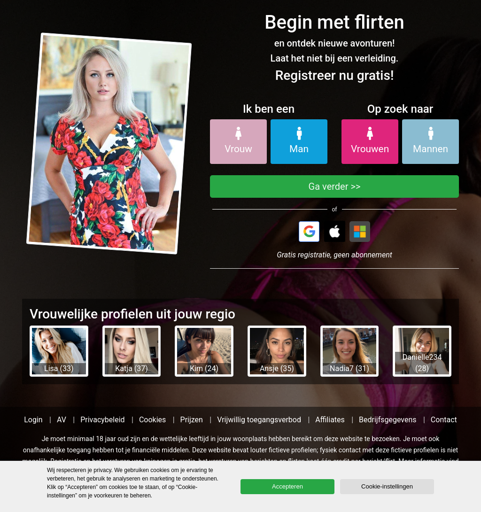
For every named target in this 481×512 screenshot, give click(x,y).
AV (61, 419)
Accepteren (287, 486)
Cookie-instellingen (387, 486)
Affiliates (330, 419)
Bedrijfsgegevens (388, 419)
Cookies (152, 419)
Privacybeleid (102, 419)
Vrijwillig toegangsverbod (259, 419)
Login (33, 419)
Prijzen (191, 419)
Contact (444, 419)
